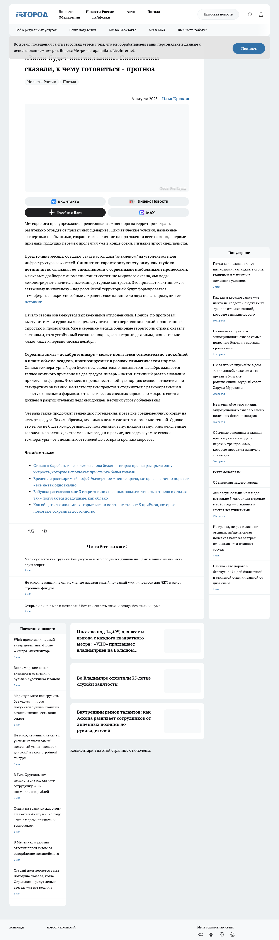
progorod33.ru (138, 891)
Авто (131, 11)
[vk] (31, 531)
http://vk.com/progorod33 (48, 901)
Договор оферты (19, 815)
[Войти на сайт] (261, 14)
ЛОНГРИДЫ (16, 779)
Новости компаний (76, 815)
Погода (154, 11)
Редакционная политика (134, 804)
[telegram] (46, 531)
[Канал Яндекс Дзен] (65, 212)
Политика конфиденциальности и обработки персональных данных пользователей (140, 819)
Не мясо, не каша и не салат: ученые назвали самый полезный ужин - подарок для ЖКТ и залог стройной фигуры (107, 588)
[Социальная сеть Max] (148, 212)
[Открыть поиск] (250, 14)
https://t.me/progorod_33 (113, 901)
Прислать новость (218, 14)
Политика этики (74, 804)
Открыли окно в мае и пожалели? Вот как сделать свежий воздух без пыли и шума (107, 608)
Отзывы (14, 809)
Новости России (100, 11)
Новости (66, 11)
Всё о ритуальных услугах (36, 30)
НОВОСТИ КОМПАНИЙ (61, 779)
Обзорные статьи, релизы (80, 809)
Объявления (69, 17)
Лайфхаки (101, 17)
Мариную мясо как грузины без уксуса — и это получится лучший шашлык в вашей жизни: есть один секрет (107, 565)
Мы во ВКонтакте (122, 30)
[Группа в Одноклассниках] (211, 786)
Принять (249, 48)
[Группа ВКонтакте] (65, 201)
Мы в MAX (157, 30)
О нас (12, 804)
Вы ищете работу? (192, 30)
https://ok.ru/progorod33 (81, 901)
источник (33, 301)
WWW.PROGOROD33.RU (46, 834)
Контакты (125, 809)
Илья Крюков (175, 98)
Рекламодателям (82, 30)
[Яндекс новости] (148, 201)
